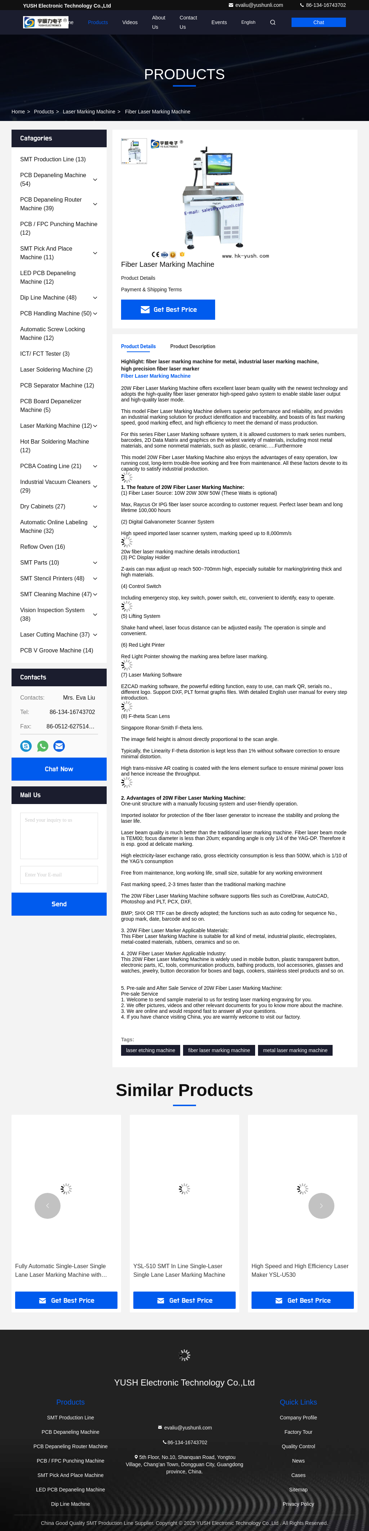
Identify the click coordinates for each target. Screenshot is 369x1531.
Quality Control (298, 1446)
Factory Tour (298, 1432)
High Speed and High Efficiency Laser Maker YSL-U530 (300, 1270)
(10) (39, 563)
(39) (51, 204)
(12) (58, 228)
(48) (48, 298)
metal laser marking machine (295, 1050)
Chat (319, 22)
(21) (50, 466)
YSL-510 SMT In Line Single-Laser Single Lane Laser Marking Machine (179, 1270)
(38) (52, 614)
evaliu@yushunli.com (256, 5)
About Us (158, 22)
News (298, 1461)
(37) (55, 635)
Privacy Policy (298, 1504)
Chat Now (59, 769)
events (219, 22)
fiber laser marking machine (219, 1050)
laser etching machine (150, 1050)
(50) (56, 313)
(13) (53, 159)
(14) (56, 650)
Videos (130, 22)
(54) (53, 179)
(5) (50, 405)
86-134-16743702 (322, 5)
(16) (42, 547)
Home (67, 22)
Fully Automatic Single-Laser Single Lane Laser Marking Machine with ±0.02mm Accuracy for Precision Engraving (60, 1271)
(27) (42, 506)
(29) (55, 486)
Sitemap (298, 1489)
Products (98, 22)
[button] (48, 1206)
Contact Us (188, 22)
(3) (45, 354)
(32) (54, 526)
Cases (298, 1475)
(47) (56, 594)
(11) (46, 253)
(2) (56, 370)
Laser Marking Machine (89, 112)
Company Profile (298, 1417)
